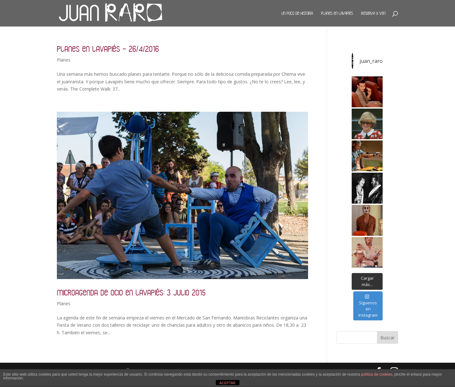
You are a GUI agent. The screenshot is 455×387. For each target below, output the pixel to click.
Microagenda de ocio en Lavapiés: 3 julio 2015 (131, 292)
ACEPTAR (227, 383)
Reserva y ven (373, 13)
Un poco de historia (297, 13)
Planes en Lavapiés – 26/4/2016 (108, 49)
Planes (63, 60)
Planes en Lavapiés (337, 13)
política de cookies (376, 374)
